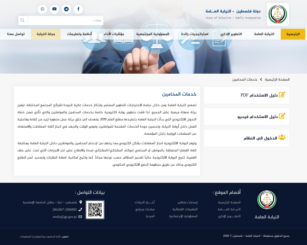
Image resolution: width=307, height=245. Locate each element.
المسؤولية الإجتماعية (183, 216)
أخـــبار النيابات (145, 202)
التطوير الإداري (231, 34)
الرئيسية (293, 34)
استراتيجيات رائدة (194, 34)
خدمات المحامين (244, 80)
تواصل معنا (16, 34)
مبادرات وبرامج (145, 209)
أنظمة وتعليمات (79, 34)
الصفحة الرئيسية (277, 80)
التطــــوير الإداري (229, 216)
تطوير (44, 236)
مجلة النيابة (46, 34)
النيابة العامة (264, 34)
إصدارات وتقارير (188, 202)
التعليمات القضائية (185, 209)
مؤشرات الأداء (114, 34)
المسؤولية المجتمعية (152, 34)
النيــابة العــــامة (229, 209)
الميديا (150, 216)
